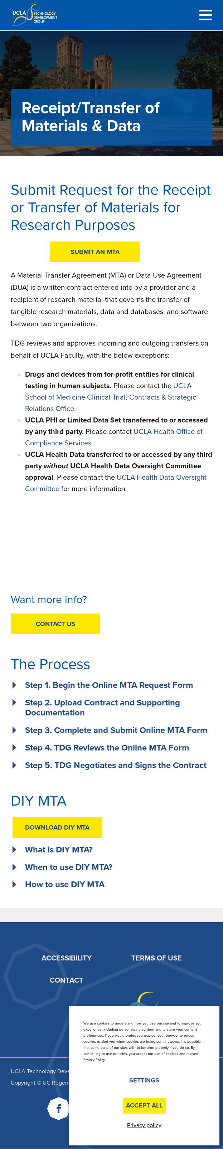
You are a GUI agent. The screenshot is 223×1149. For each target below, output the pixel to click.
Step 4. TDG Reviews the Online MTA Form (107, 748)
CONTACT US (55, 624)
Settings (144, 1080)
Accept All (144, 1105)
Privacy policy (144, 1125)
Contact (66, 980)
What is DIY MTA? (59, 850)
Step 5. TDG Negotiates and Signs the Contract (116, 766)
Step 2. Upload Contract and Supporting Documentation (102, 708)
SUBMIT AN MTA (95, 252)
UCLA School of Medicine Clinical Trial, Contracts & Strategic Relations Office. (110, 397)
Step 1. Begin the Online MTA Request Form (109, 685)
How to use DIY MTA (65, 885)
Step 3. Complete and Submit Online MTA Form (116, 730)
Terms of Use (156, 958)
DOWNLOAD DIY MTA (57, 827)
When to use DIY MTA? (68, 867)
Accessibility (67, 958)
